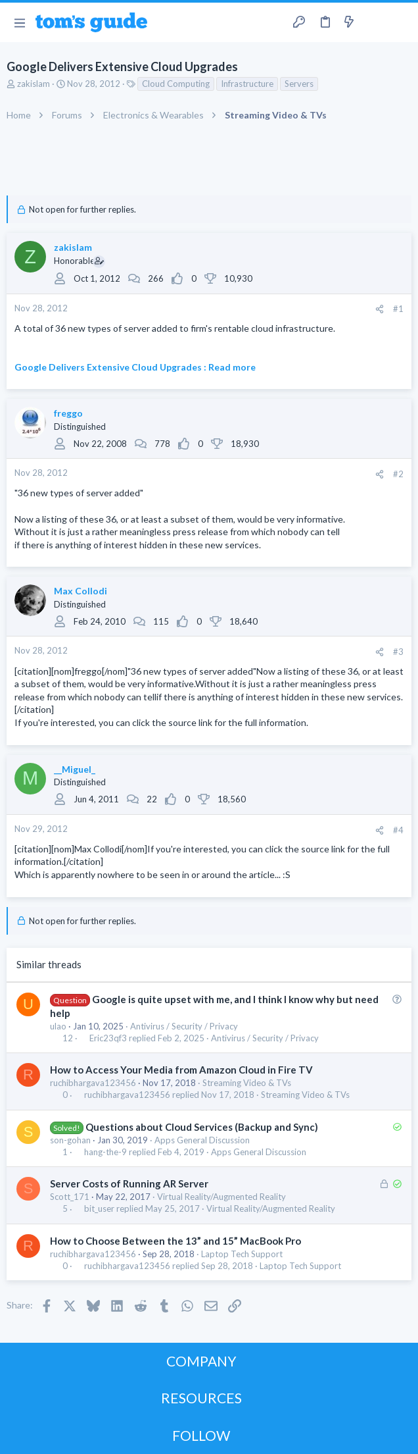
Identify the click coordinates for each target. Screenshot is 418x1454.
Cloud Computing (176, 83)
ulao (58, 1026)
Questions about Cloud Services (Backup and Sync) (201, 1127)
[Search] (400, 22)
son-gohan (70, 1140)
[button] (19, 22)
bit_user (99, 1209)
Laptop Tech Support (242, 1254)
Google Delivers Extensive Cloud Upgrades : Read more (135, 367)
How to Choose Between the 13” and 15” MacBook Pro (175, 1241)
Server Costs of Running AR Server (129, 1183)
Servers (299, 83)
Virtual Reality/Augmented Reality (221, 1196)
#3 (398, 651)
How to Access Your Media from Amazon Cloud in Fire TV (181, 1070)
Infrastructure (247, 83)
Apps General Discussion (202, 1140)
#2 (398, 474)
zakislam (33, 83)
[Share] (379, 309)
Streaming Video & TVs (246, 1083)
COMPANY (201, 1361)
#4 (398, 830)
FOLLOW (201, 1435)
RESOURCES (201, 1397)
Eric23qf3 (108, 1038)
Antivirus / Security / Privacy (184, 1026)
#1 (398, 308)
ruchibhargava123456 (93, 1083)
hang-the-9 (105, 1152)
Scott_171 (69, 1196)
